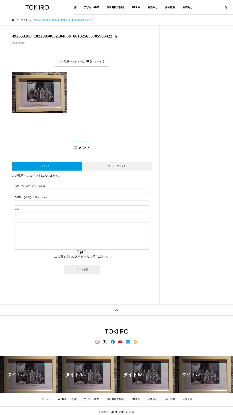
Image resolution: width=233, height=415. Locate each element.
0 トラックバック (117, 166)
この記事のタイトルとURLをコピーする (82, 61)
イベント (46, 399)
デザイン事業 (91, 7)
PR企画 (136, 7)
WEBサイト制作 (67, 399)
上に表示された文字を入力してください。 (82, 256)
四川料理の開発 (115, 7)
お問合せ (187, 7)
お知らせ (153, 7)
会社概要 (170, 7)
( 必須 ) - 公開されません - (32, 197)
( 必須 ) (30, 186)
